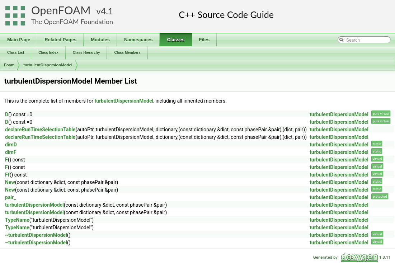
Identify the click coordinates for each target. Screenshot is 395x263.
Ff (7, 175)
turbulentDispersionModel (47, 65)
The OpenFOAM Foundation (72, 21)
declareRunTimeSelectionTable (40, 129)
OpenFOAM (61, 10)
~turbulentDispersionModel (36, 235)
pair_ (10, 197)
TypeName (17, 220)
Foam (9, 65)
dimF (10, 152)
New (10, 182)
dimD (11, 144)
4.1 (107, 11)
